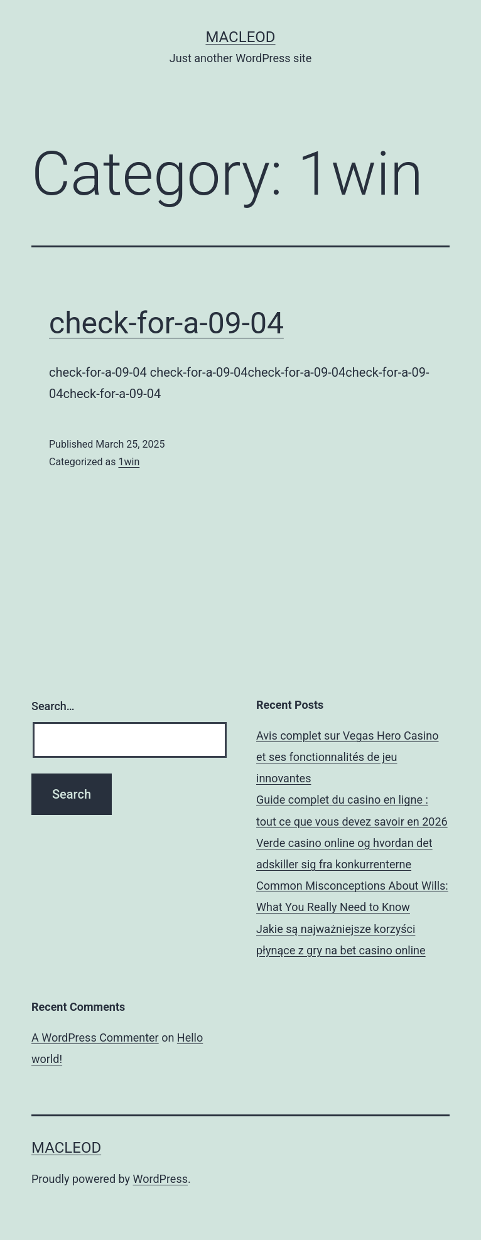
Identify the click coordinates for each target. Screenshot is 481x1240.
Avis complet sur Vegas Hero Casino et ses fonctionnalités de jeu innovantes (347, 757)
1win (128, 462)
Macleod (240, 37)
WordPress (160, 1178)
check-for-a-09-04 (166, 323)
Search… (53, 706)
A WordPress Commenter (95, 1037)
